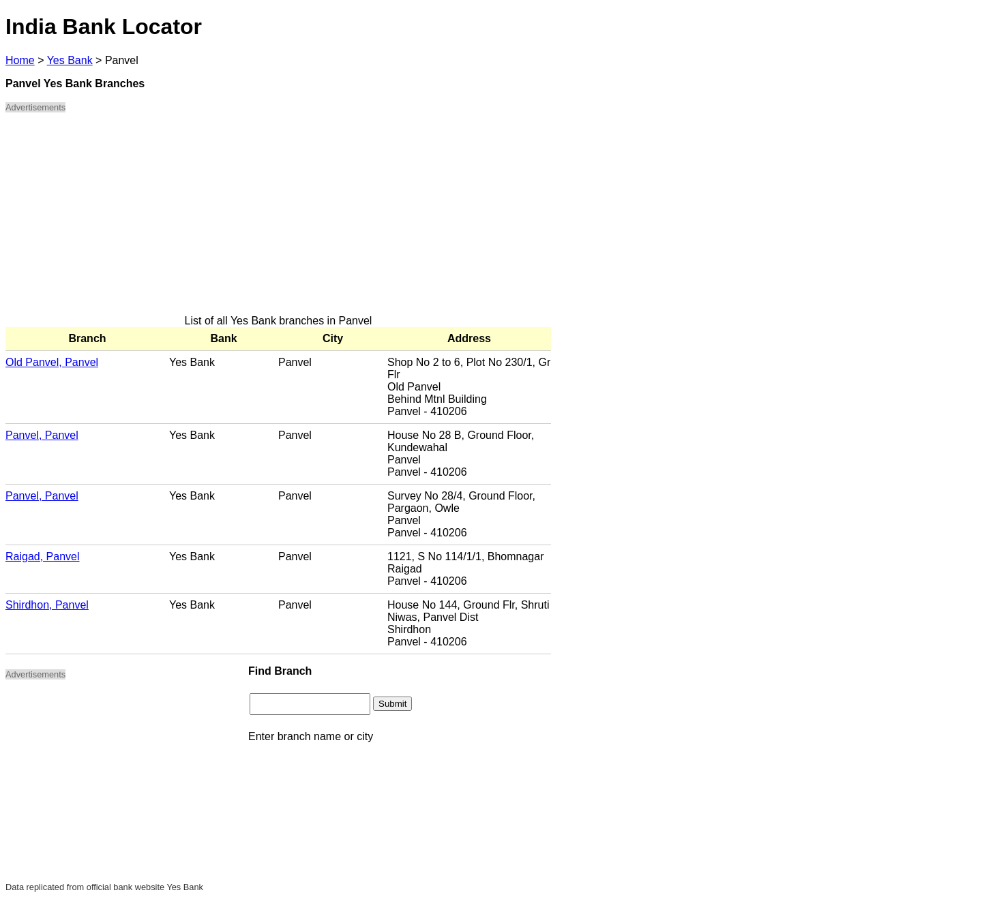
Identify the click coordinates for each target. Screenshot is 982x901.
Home (20, 60)
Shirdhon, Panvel (47, 605)
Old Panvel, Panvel (51, 362)
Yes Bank (70, 60)
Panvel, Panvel (41, 435)
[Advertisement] (278, 219)
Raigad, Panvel (42, 556)
